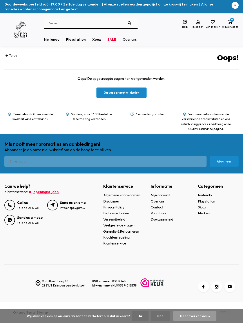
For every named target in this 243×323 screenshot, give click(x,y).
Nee (160, 316)
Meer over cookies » (195, 316)
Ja (140, 316)
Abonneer (224, 161)
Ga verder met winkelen (121, 93)
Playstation (76, 39)
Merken (204, 213)
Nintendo (52, 39)
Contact (157, 207)
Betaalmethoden (116, 213)
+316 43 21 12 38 (28, 208)
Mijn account (160, 195)
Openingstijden (46, 192)
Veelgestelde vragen (118, 225)
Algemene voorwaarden (121, 195)
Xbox (96, 39)
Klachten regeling (116, 237)
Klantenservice (114, 243)
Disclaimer (111, 201)
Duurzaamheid (162, 219)
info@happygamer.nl (74, 208)
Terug (11, 55)
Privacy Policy (113, 207)
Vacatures (158, 213)
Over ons (130, 39)
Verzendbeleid (114, 219)
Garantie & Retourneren (121, 231)
